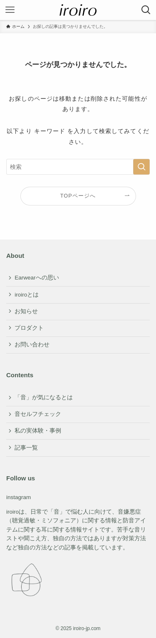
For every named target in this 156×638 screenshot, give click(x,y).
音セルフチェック (38, 414)
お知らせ (26, 311)
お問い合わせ (32, 344)
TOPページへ (78, 196)
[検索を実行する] (141, 167)
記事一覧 (26, 448)
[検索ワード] (78, 167)
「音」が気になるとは (44, 397)
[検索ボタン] (146, 10)
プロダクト (29, 328)
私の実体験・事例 (38, 431)
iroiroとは (27, 295)
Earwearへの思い (37, 277)
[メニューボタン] (10, 10)
